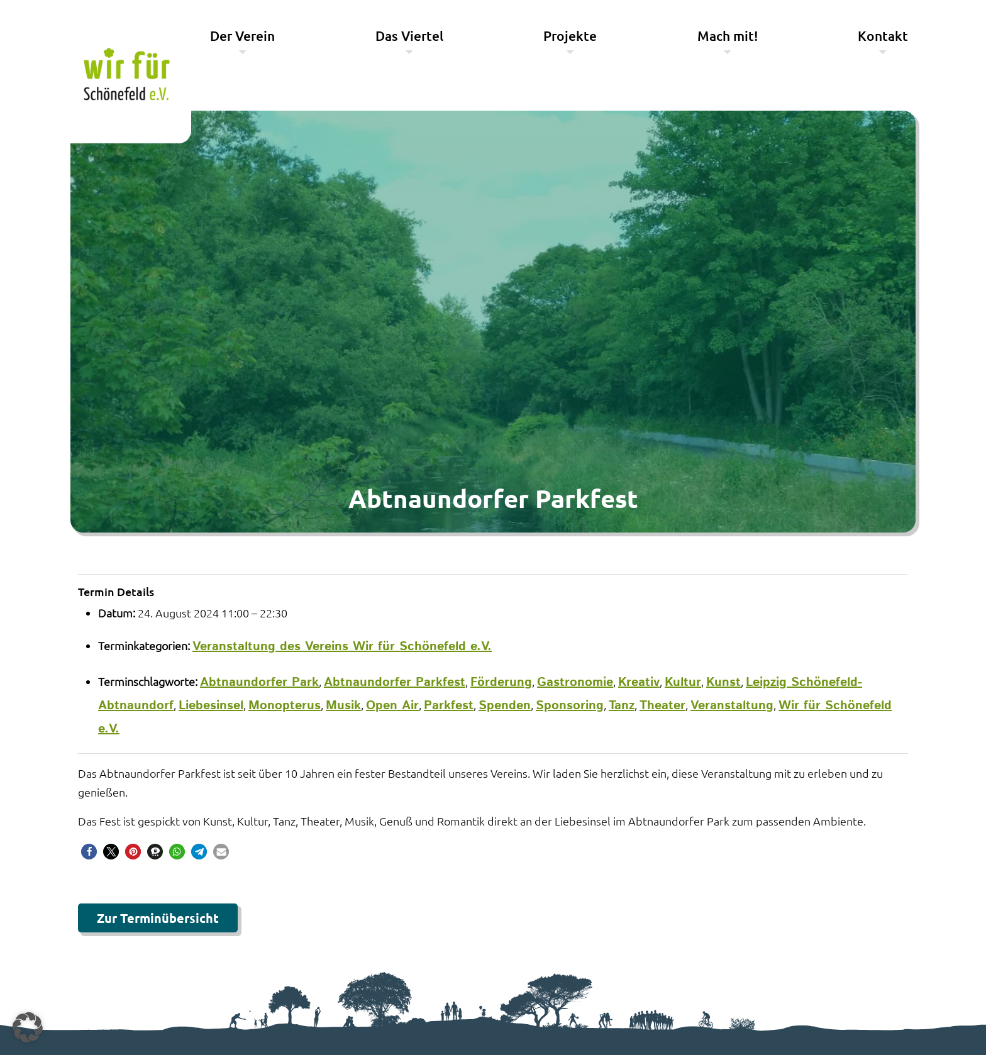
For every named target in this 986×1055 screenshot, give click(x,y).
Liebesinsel (211, 706)
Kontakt (883, 35)
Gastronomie (575, 682)
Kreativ (639, 682)
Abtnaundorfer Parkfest (394, 682)
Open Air (392, 706)
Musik (343, 706)
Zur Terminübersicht (158, 918)
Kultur (683, 682)
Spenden (505, 706)
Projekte (570, 35)
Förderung (501, 682)
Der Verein (242, 35)
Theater (662, 706)
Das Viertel (409, 35)
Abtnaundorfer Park (259, 682)
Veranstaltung (731, 706)
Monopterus (284, 706)
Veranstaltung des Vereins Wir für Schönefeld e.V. (342, 647)
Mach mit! (727, 35)
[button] (89, 851)
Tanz (621, 706)
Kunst (723, 682)
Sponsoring (570, 706)
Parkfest (449, 706)
